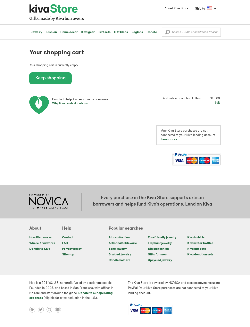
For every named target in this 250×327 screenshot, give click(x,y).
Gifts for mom (158, 254)
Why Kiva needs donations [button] (70, 103)
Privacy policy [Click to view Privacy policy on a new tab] (72, 249)
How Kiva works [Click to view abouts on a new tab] (40, 237)
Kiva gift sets (196, 249)
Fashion (51, 32)
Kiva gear (88, 32)
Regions (137, 32)
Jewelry (36, 32)
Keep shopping (50, 78)
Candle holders (119, 260)
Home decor (69, 32)
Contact (67, 237)
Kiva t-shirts (196, 237)
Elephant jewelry (160, 243)
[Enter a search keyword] (191, 32)
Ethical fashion (158, 249)
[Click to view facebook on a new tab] (59, 309)
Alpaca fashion (119, 237)
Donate (151, 32)
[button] (167, 33)
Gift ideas (121, 32)
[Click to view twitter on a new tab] (42, 309)
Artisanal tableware (123, 243)
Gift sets (104, 32)
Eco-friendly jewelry (162, 237)
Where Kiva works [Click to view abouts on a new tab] (42, 243)
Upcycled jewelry (160, 260)
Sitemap (68, 254)
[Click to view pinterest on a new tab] (33, 309)
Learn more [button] (169, 139)
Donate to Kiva (39, 249)
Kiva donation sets (200, 254)
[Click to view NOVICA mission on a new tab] (48, 201)
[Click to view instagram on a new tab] (50, 309)
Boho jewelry (118, 249)
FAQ (65, 243)
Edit (217, 102)
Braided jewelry (120, 254)
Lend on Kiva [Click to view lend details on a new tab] (198, 204)
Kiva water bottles (200, 243)
